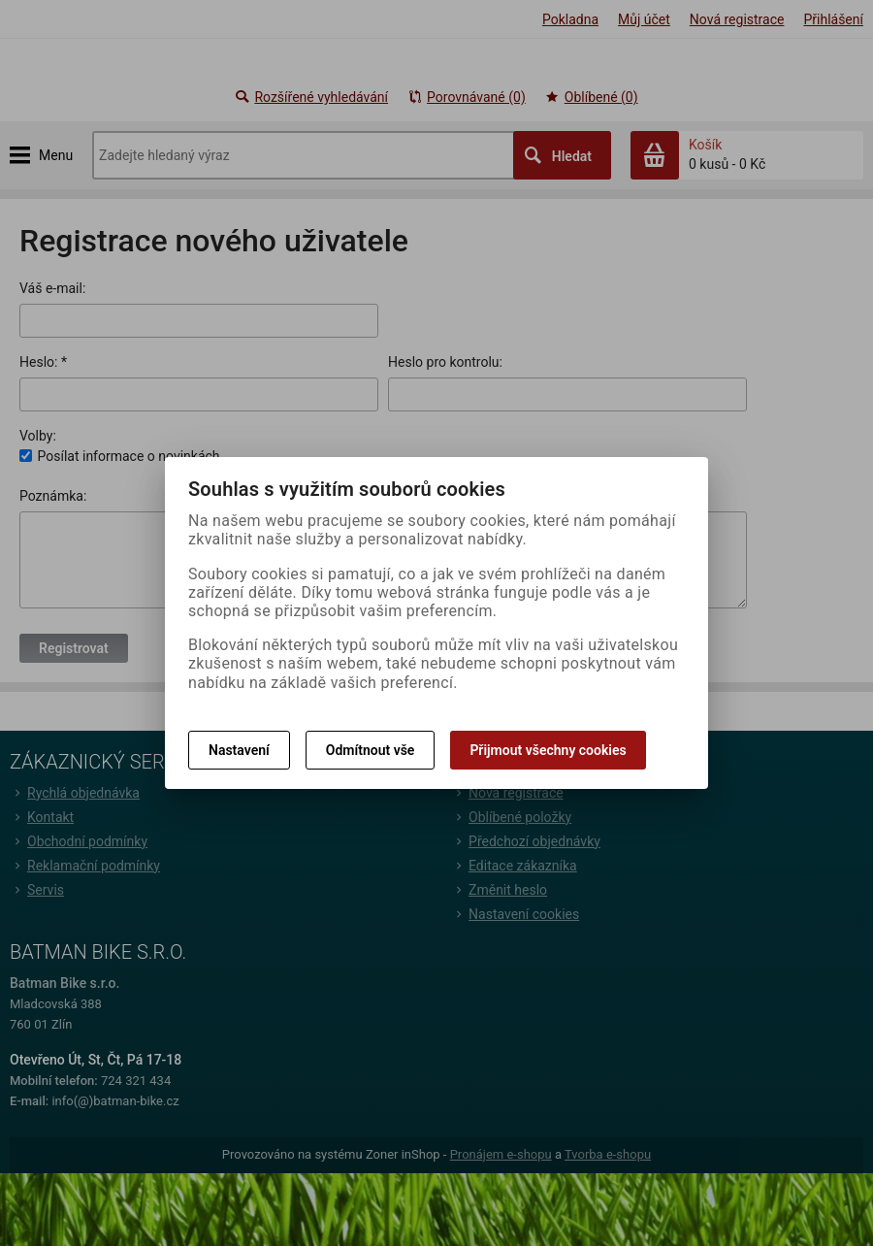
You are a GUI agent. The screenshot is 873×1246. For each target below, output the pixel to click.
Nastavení (239, 750)
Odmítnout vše (370, 750)
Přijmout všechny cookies (547, 750)
